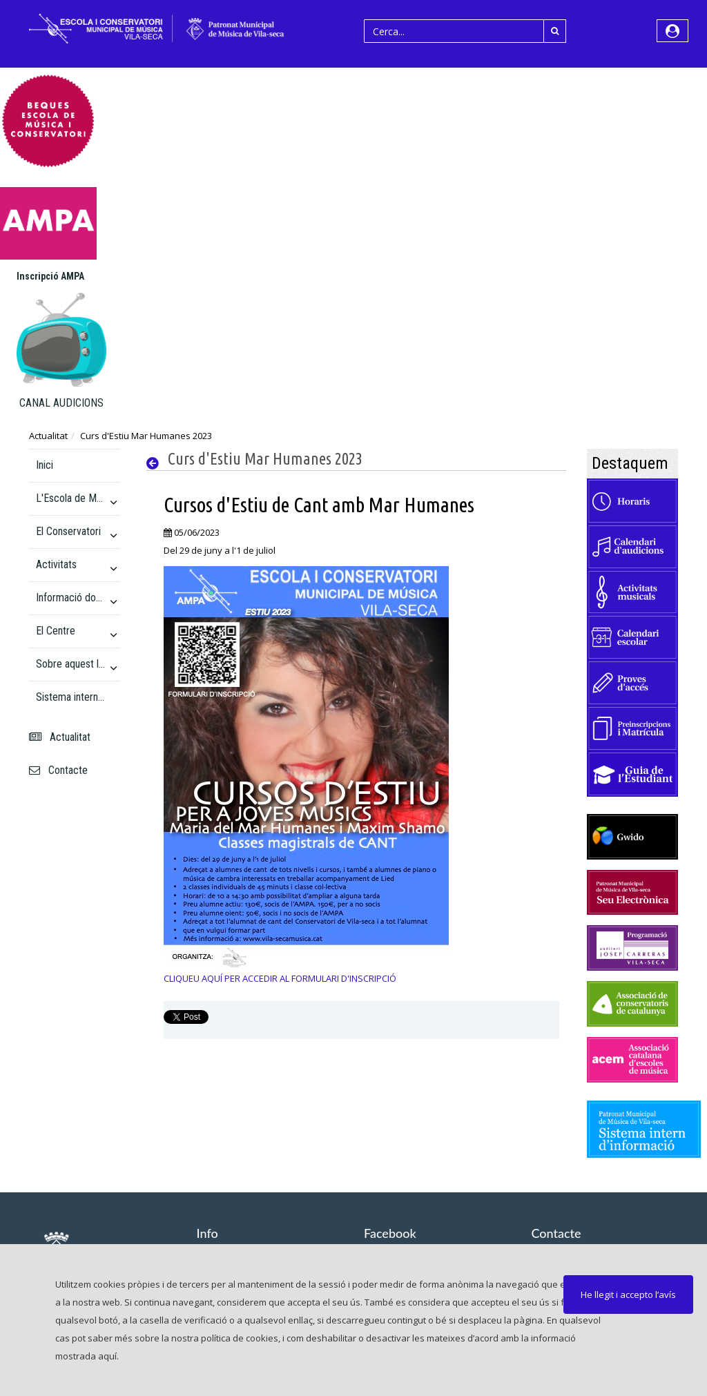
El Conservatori (68, 531)
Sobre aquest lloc (71, 663)
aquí (107, 1356)
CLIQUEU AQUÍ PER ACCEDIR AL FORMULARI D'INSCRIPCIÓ (280, 978)
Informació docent (71, 597)
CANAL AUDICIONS (61, 402)
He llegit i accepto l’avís (628, 1294)
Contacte (58, 770)
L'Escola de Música (71, 498)
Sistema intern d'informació (71, 697)
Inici (44, 465)
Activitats (56, 564)
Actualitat (48, 435)
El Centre (55, 630)
